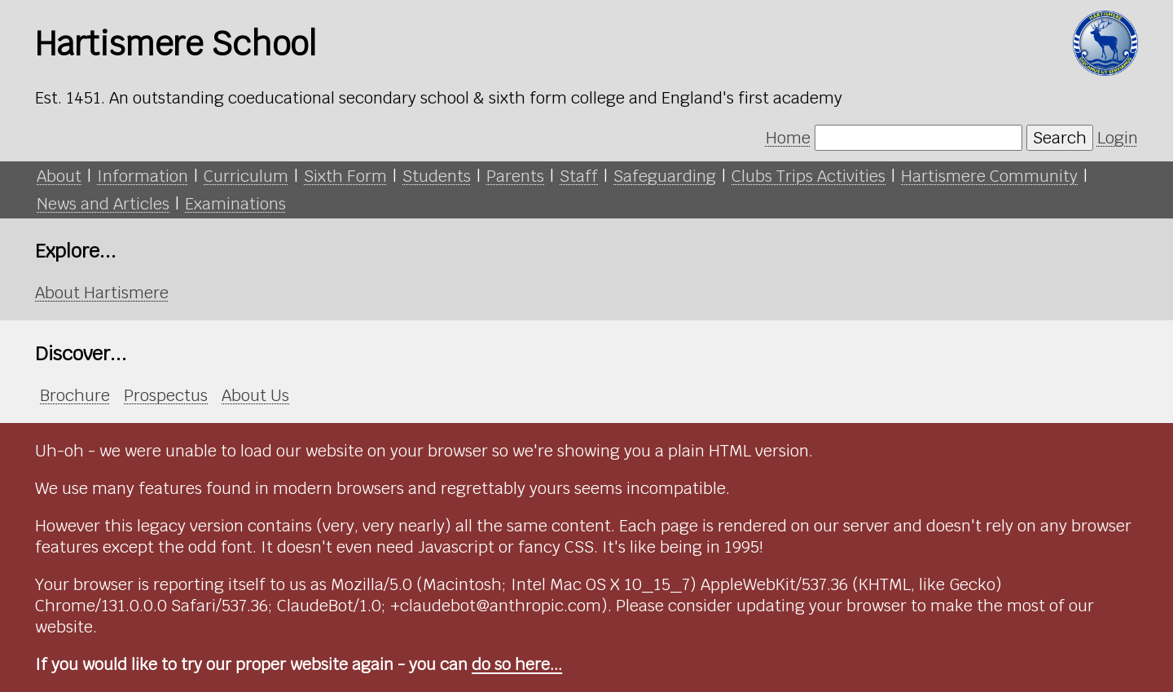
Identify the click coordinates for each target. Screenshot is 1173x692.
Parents (515, 176)
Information (142, 176)
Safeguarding (664, 176)
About (59, 176)
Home (788, 137)
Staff (579, 176)
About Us (255, 395)
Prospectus (166, 395)
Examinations (235, 203)
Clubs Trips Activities (808, 176)
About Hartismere (102, 292)
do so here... (517, 664)
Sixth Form (345, 176)
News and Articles (103, 203)
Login (1117, 137)
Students (436, 176)
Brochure (75, 395)
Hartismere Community (989, 176)
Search (1060, 137)
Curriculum (246, 176)
